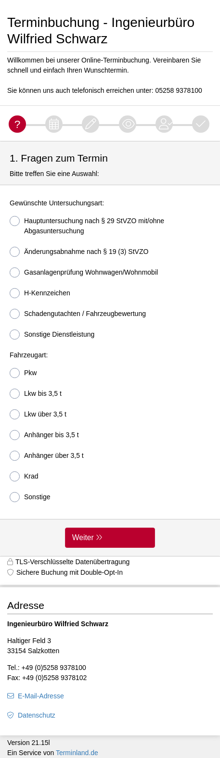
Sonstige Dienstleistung (52, 334)
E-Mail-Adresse (41, 696)
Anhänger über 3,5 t (47, 456)
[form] (110, 348)
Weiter (83, 537)
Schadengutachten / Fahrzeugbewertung (78, 314)
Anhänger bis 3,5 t (44, 435)
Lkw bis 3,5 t (36, 394)
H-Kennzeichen (40, 293)
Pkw (23, 373)
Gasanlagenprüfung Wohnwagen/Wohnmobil (84, 272)
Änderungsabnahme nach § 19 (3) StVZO (79, 252)
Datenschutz (36, 715)
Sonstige (30, 497)
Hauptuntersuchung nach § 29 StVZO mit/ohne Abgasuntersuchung (87, 225)
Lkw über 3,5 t (38, 414)
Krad (24, 476)
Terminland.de (77, 753)
